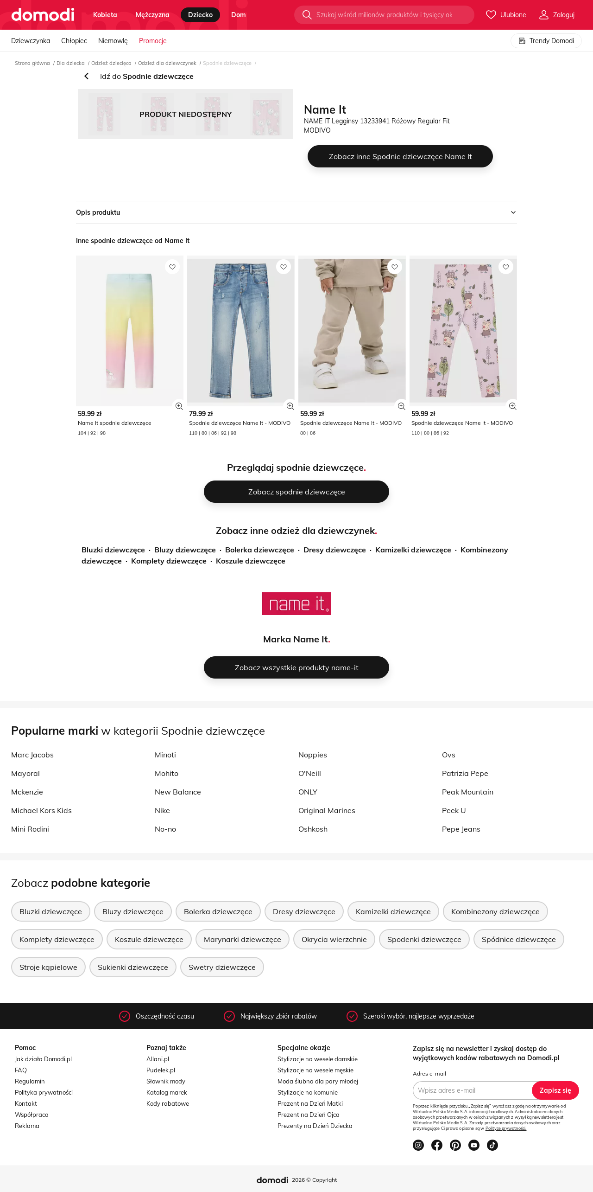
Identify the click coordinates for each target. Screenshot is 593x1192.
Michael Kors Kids (41, 810)
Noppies (312, 754)
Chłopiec (74, 41)
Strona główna (32, 63)
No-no (165, 828)
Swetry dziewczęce (222, 967)
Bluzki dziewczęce (113, 549)
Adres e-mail (429, 1073)
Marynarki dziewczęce (242, 939)
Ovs (448, 754)
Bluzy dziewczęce (185, 549)
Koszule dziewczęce (250, 560)
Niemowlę (113, 41)
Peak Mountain (467, 791)
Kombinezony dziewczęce (495, 911)
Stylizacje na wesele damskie (318, 1059)
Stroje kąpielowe (48, 967)
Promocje (153, 41)
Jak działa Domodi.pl (43, 1059)
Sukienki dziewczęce (133, 967)
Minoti (165, 754)
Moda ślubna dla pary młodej (318, 1081)
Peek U (454, 810)
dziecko (200, 15)
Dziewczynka (30, 41)
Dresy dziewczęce (334, 549)
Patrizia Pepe (465, 773)
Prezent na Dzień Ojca (309, 1114)
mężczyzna (153, 15)
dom (238, 15)
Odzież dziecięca (111, 63)
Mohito (166, 773)
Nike (162, 810)
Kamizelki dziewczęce (413, 549)
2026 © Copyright (314, 1179)
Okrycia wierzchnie (334, 939)
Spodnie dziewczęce (227, 63)
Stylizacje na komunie (308, 1092)
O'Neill (309, 773)
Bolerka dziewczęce (259, 549)
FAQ (21, 1070)
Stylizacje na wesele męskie (315, 1070)
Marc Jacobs (32, 754)
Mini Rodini (30, 828)
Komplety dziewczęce (169, 560)
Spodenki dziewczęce (424, 939)
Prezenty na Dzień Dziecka (315, 1125)
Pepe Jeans (461, 828)
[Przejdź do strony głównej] (43, 15)
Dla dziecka (71, 63)
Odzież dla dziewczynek (167, 63)
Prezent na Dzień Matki (310, 1103)
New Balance (178, 791)
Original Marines (326, 810)
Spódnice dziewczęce (519, 939)
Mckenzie (27, 791)
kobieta (105, 15)
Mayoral (25, 773)
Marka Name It (295, 639)
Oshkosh (313, 828)
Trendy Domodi (546, 41)
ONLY (307, 791)
